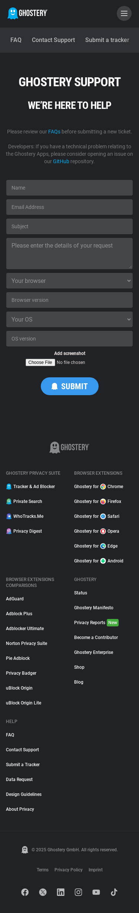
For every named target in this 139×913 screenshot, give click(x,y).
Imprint (96, 869)
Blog (78, 682)
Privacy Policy (68, 869)
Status (80, 593)
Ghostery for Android (98, 561)
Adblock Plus (19, 613)
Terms (43, 869)
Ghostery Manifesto (93, 607)
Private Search (24, 501)
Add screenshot (69, 353)
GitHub (61, 161)
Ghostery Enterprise (93, 652)
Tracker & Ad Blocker (30, 487)
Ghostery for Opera (96, 531)
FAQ (10, 735)
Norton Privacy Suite (26, 643)
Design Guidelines (24, 794)
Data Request (19, 779)
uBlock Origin (19, 688)
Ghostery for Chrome (98, 487)
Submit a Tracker (23, 764)
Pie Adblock (18, 658)
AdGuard (15, 598)
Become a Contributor (96, 637)
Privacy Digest (24, 531)
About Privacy (20, 809)
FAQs (54, 132)
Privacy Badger (21, 673)
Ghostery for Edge (96, 546)
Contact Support (22, 749)
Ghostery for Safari (96, 516)
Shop (79, 667)
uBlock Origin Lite (23, 703)
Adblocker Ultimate (25, 628)
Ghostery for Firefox (97, 501)
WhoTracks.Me (24, 516)
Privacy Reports (96, 622)
